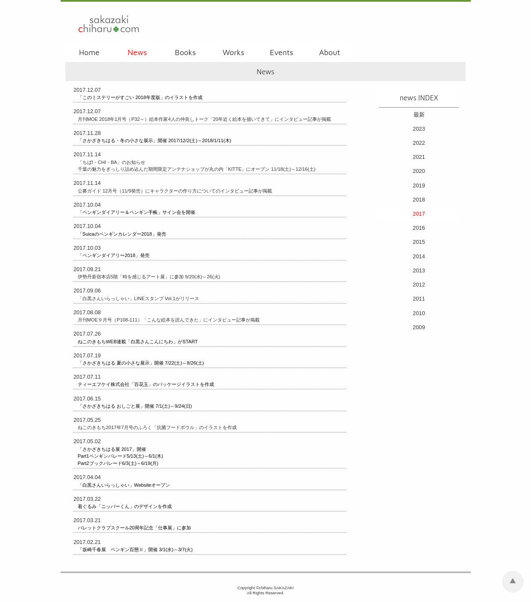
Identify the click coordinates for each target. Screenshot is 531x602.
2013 (419, 270)
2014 (419, 256)
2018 (419, 199)
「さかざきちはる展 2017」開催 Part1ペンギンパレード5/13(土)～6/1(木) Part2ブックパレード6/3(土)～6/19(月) (120, 456)
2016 (419, 228)
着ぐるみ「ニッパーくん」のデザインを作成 (125, 506)
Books (185, 52)
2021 (419, 157)
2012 (419, 284)
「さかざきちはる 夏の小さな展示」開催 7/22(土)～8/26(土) (141, 362)
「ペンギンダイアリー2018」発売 (114, 255)
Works (233, 52)
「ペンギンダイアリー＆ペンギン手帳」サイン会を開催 (136, 212)
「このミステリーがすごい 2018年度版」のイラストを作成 (140, 97)
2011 (419, 298)
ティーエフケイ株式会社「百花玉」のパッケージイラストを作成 (146, 384)
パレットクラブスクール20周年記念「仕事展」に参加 (134, 527)
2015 (419, 242)
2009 (419, 327)
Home (89, 52)
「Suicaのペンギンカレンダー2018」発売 (122, 234)
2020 (419, 171)
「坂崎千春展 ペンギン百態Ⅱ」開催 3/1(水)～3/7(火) (135, 549)
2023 (419, 129)
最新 (419, 114)
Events (281, 52)
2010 (419, 313)
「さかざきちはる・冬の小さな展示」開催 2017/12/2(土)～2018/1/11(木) (155, 140)
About (329, 52)
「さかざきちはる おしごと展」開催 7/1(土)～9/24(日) (135, 406)
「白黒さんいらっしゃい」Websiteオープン (124, 485)
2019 (419, 185)
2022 (419, 143)
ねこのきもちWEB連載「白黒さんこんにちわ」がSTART (138, 341)
